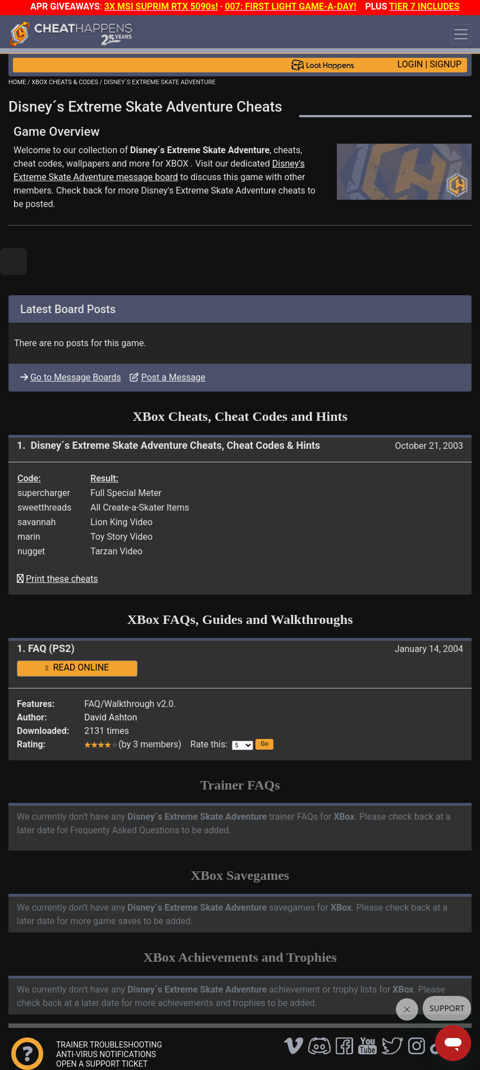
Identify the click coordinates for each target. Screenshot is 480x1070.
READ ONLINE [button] (77, 667)
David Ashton (110, 717)
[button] (264, 744)
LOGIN (410, 64)
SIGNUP (445, 64)
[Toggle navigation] (461, 34)
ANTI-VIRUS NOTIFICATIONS (106, 1054)
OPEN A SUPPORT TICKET (102, 1063)
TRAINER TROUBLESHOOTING (109, 1044)
